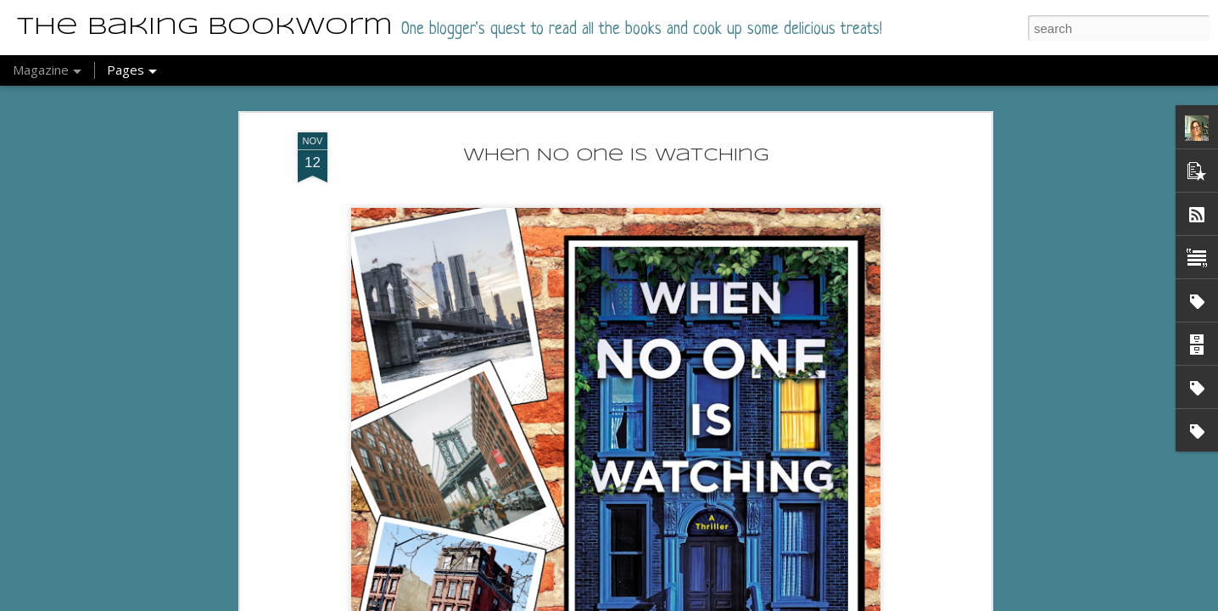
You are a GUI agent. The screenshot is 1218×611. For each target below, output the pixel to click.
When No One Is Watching (616, 156)
